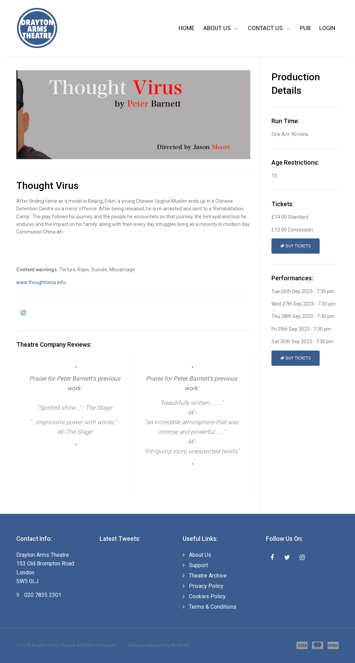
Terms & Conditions (212, 606)
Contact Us (266, 28)
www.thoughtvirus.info (41, 282)
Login (327, 28)
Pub (305, 28)
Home (186, 28)
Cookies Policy (207, 596)
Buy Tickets (295, 246)
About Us (217, 28)
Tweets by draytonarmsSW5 (130, 554)
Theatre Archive (208, 575)
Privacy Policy (206, 586)
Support (198, 565)
